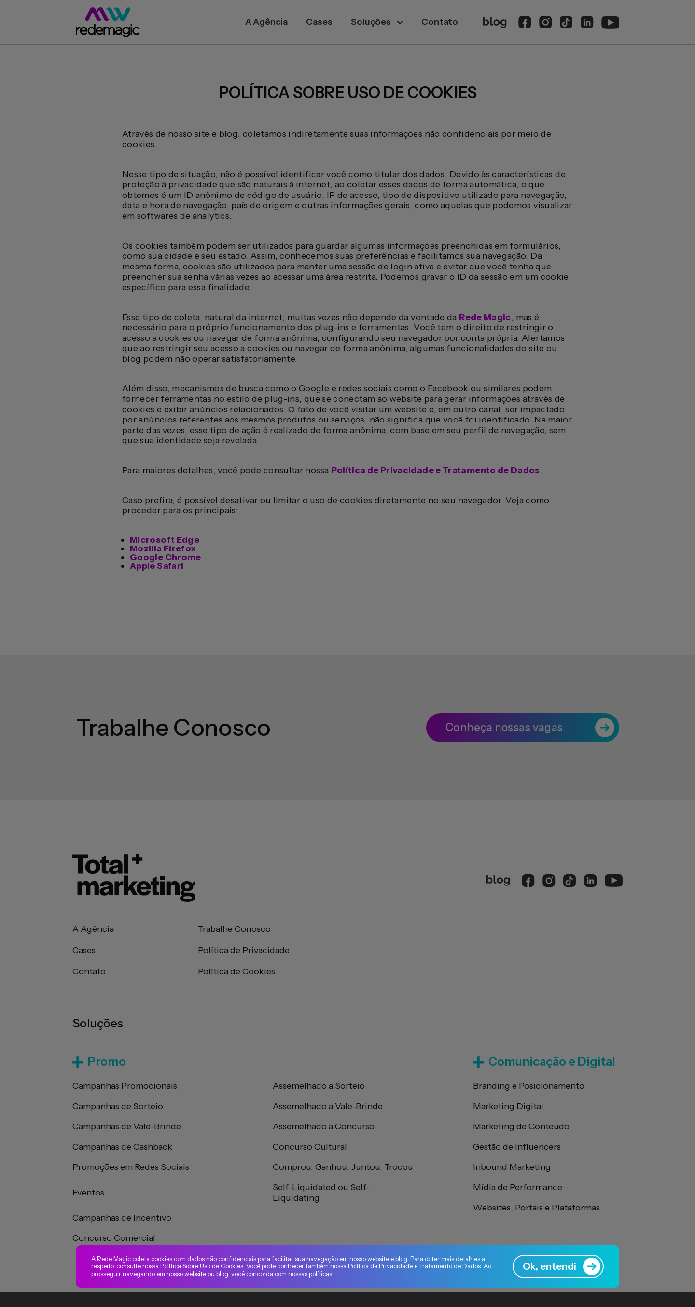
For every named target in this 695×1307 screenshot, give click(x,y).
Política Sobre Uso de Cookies (201, 1266)
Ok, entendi (561, 1266)
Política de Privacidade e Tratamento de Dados (414, 1266)
